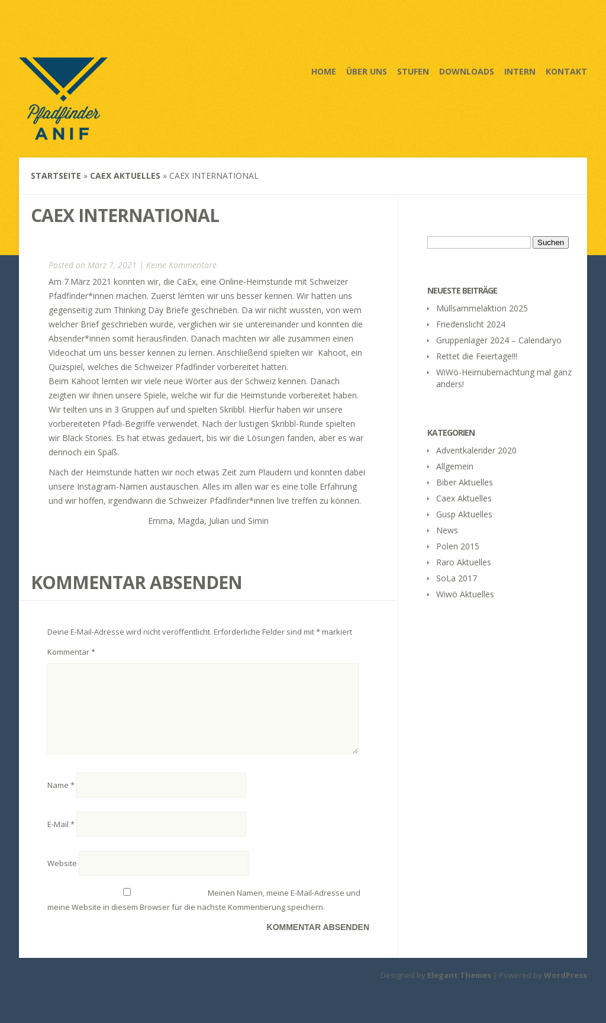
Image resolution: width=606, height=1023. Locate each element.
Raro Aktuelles (463, 562)
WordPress (565, 989)
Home (323, 71)
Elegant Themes (459, 989)
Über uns (366, 71)
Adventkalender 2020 (476, 450)
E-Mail (61, 838)
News (447, 530)
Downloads (466, 71)
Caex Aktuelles (125, 175)
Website (62, 877)
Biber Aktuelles (464, 482)
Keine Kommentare (181, 265)
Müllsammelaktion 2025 (482, 308)
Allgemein (454, 466)
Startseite (56, 175)
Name (61, 799)
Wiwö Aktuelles (465, 594)
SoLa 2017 (456, 578)
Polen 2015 (457, 546)
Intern (520, 71)
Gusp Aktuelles (464, 514)
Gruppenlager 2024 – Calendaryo (499, 340)
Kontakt (566, 71)
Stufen (413, 71)
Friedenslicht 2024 (470, 324)
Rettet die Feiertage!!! (476, 356)
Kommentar (71, 651)
